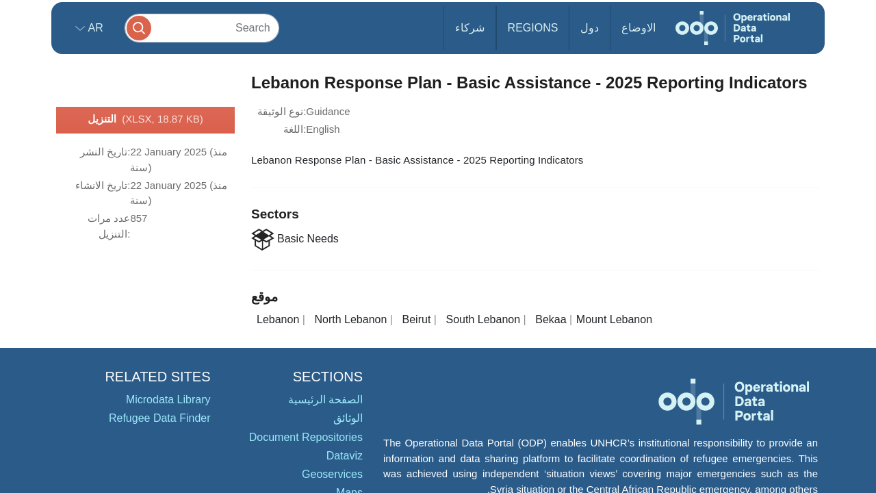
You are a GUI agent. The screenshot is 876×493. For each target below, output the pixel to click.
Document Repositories (306, 437)
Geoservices (332, 474)
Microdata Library (168, 399)
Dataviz (344, 456)
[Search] (202, 28)
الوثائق (348, 418)
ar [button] (94, 28)
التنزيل (145, 120)
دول (589, 28)
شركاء (470, 28)
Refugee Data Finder (160, 418)
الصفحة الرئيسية (325, 399)
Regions (533, 28)
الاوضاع (638, 28)
